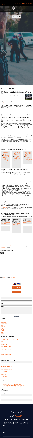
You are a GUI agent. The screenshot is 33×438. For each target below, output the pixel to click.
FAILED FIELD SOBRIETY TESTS (6, 346)
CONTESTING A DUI (4, 371)
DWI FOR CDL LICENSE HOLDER (6, 354)
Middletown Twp (2, 245)
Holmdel (27, 245)
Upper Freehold (3, 322)
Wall (22, 245)
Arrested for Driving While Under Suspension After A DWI (9, 339)
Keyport (2, 334)
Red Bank (19, 245)
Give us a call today (4, 207)
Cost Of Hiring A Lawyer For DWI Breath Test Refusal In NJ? (11, 383)
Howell (30, 244)
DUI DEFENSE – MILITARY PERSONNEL (7, 344)
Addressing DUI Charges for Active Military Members (17, 165)
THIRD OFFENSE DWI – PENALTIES (6, 369)
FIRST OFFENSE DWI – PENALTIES (6, 366)
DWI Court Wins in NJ (14, 277)
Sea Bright (18, 246)
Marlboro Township (26, 244)
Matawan (3, 246)
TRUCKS (2, 341)
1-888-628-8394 (30, 3)
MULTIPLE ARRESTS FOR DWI (6, 349)
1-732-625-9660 (25, 3)
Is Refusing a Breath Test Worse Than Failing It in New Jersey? (11, 384)
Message (2, 306)
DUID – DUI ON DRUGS (4, 351)
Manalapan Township (6, 244)
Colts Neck (31, 245)
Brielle (25, 245)
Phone (2, 303)
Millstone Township (23, 246)
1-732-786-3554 (18, 415)
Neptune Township (30, 246)
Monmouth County (3, 320)
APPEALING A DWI (4, 356)
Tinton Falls (16, 245)
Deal (15, 244)
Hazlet (1, 246)
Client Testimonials (16, 287)
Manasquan (12, 244)
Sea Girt (21, 244)
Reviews (4, 277)
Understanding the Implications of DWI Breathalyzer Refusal (28, 161)
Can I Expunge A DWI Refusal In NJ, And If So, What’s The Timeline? (12, 386)
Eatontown (14, 246)
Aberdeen (4, 247)
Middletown (3, 326)
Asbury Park (8, 246)
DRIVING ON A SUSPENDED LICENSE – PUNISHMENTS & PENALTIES (12, 357)
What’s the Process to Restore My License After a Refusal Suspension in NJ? (13, 385)
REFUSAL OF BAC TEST (4, 376)
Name (2, 296)
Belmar (11, 246)
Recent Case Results (16, 291)
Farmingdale (7, 245)
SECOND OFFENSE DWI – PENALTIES (7, 368)
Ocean (1, 247)
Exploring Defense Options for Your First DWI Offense (6, 153)
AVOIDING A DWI (3, 374)
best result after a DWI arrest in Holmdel (14, 201)
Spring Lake (12, 245)
